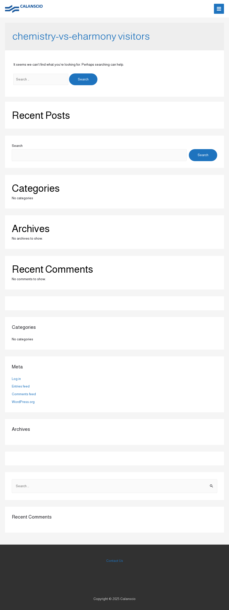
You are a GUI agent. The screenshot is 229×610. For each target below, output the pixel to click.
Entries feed (21, 386)
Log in (16, 379)
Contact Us (114, 561)
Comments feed (24, 394)
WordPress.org (23, 402)
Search (17, 146)
